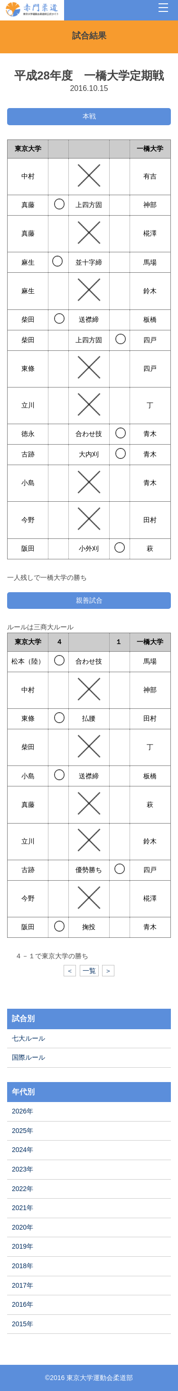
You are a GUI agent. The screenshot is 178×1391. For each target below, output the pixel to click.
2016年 (22, 1304)
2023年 (22, 1169)
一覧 (89, 970)
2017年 (22, 1285)
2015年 (22, 1324)
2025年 (22, 1130)
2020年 (22, 1227)
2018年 (22, 1266)
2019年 (22, 1246)
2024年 (22, 1149)
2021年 (22, 1208)
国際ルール (28, 1057)
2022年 (22, 1188)
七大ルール (28, 1038)
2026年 (22, 1111)
